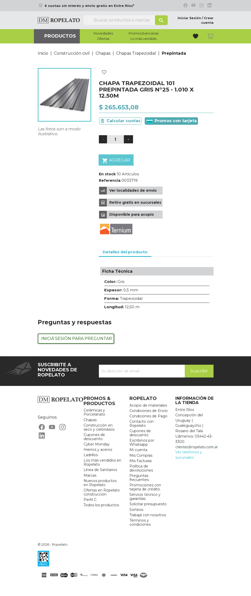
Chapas (90, 420)
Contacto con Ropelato (141, 423)
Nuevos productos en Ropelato (100, 482)
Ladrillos (91, 455)
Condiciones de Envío (148, 410)
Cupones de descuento (94, 436)
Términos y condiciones (140, 522)
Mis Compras (140, 455)
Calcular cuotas (123, 120)
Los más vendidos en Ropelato (102, 462)
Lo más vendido (143, 39)
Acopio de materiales (148, 405)
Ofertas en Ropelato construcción (102, 492)
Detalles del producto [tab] (125, 251)
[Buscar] (126, 20)
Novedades (103, 33)
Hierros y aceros (98, 449)
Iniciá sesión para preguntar (76, 338)
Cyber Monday (97, 444)
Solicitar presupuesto (148, 504)
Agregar (116, 160)
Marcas (90, 475)
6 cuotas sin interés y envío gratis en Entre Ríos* (89, 6)
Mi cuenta (138, 450)
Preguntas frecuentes (139, 477)
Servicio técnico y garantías (145, 496)
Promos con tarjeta (171, 120)
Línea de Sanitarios (100, 469)
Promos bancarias (143, 33)
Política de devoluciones (141, 468)
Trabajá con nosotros (147, 515)
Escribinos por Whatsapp (141, 442)
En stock (107, 174)
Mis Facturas (140, 461)
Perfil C (90, 499)
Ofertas (103, 39)
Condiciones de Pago (148, 416)
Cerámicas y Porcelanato (94, 412)
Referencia (110, 180)
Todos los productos (101, 505)
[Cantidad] (115, 139)
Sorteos (136, 509)
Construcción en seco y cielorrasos (99, 427)
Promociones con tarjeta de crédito (145, 487)
